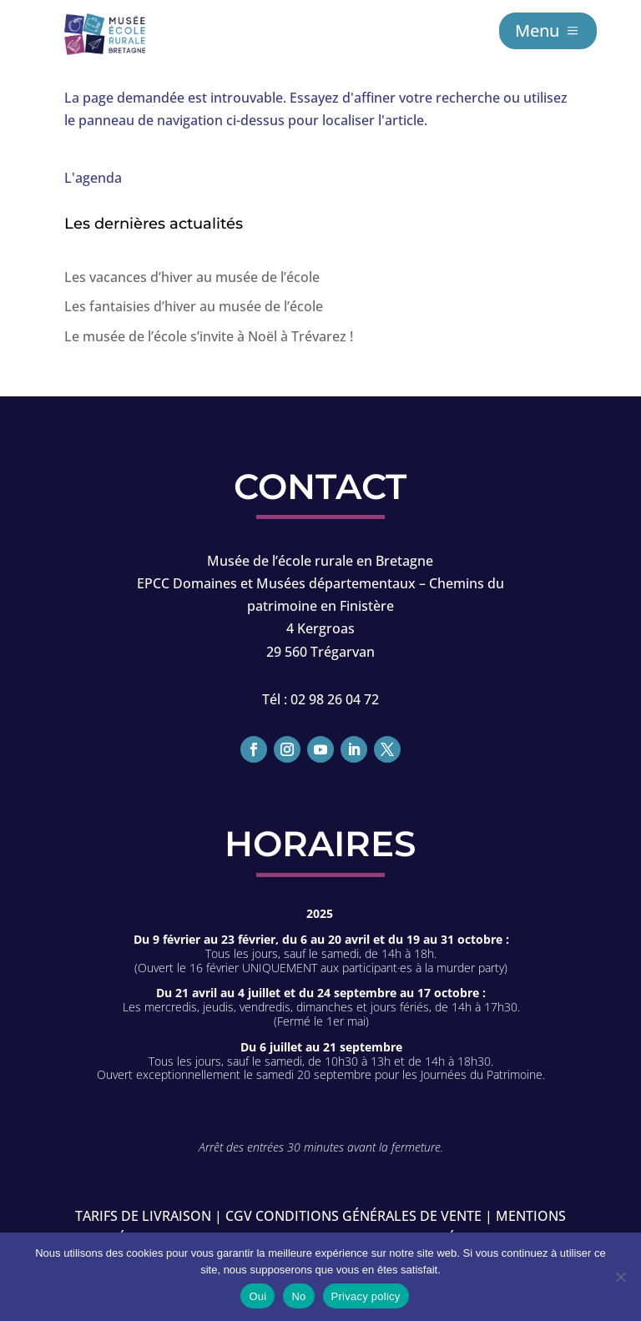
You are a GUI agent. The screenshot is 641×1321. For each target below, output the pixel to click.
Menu (537, 30)
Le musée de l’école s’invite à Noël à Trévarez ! (208, 336)
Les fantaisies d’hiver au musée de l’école (193, 306)
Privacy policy (366, 1296)
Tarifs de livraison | (148, 1216)
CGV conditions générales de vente (353, 1216)
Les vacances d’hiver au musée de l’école (192, 277)
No (298, 1296)
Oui (257, 1296)
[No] (620, 1276)
